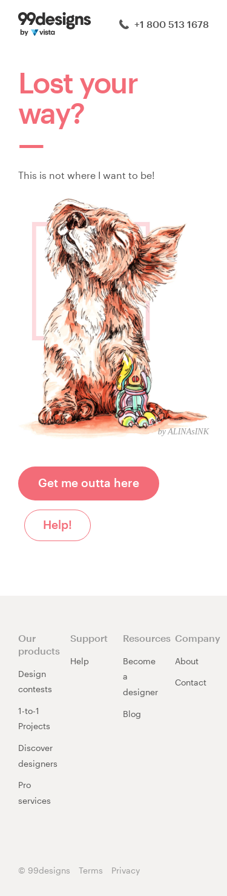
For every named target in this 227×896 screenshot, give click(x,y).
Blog (132, 714)
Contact (190, 682)
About (187, 661)
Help (79, 661)
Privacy (125, 870)
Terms (91, 870)
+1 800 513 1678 (164, 24)
